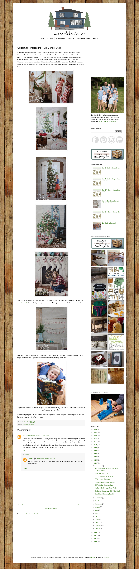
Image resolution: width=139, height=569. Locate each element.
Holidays (31, 424)
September (98, 504)
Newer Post (21, 505)
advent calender (22, 303)
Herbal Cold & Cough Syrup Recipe (106, 488)
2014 (95, 463)
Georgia (30, 458)
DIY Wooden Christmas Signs (104, 485)
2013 (95, 532)
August (97, 507)
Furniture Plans (60, 38)
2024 (95, 432)
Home (42, 38)
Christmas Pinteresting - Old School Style (108, 491)
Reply (24, 450)
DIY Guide (50, 38)
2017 (95, 454)
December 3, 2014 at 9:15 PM (40, 436)
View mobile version (51, 508)
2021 (95, 441)
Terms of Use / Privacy (83, 38)
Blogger (106, 557)
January (97, 528)
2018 (95, 451)
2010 (95, 541)
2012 (95, 535)
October (98, 501)
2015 (95, 460)
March (97, 522)
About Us (71, 38)
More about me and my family (108, 121)
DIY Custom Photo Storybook (104, 476)
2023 (95, 435)
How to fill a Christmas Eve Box (105, 482)
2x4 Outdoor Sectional (109, 223)
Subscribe (7, 564)
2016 (95, 457)
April (97, 519)
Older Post (81, 505)
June (96, 513)
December (98, 466)
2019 (95, 448)
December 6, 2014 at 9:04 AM (45, 458)
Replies (27, 454)
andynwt (92, 557)
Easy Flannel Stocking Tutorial (104, 494)
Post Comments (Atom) (33, 514)
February (98, 525)
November (98, 498)
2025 (95, 429)
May (96, 516)
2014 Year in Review (101, 473)
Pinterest (95, 38)
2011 (95, 538)
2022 (95, 438)
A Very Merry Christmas (102, 479)
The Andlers (27, 436)
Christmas (25, 424)
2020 (95, 444)
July (96, 510)
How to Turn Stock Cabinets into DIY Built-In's (110, 202)
